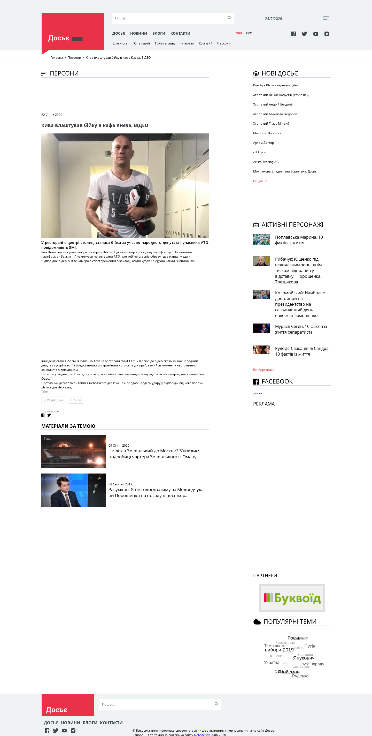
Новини (138, 33)
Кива (77, 400)
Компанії (205, 43)
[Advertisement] (135, 94)
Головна (56, 57)
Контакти (180, 33)
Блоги (158, 33)
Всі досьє (260, 181)
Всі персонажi (263, 369)
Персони (224, 43)
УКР (239, 33)
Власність (119, 43)
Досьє (118, 33)
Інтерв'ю (187, 43)
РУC (249, 33)
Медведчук (55, 400)
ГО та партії (141, 43)
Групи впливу (165, 43)
